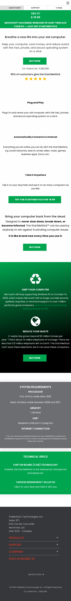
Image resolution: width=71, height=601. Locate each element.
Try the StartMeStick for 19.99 (35, 199)
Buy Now (34, 61)
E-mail (59, 7)
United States (35, 574)
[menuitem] (35, 574)
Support (35, 7)
